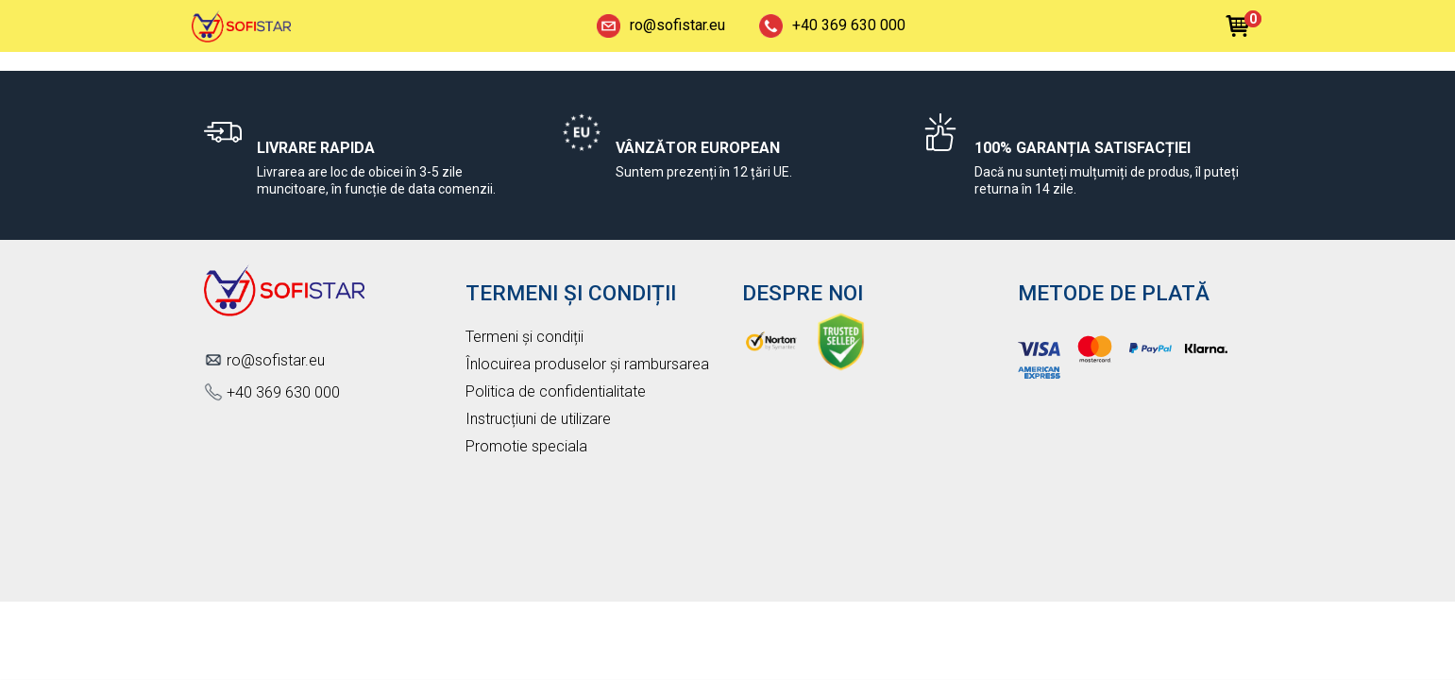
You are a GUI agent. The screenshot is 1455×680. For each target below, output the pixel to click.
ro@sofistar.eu (661, 26)
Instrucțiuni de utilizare (538, 419)
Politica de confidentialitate (555, 391)
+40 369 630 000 (832, 26)
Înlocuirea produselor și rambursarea (587, 364)
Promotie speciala (526, 446)
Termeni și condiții (524, 337)
